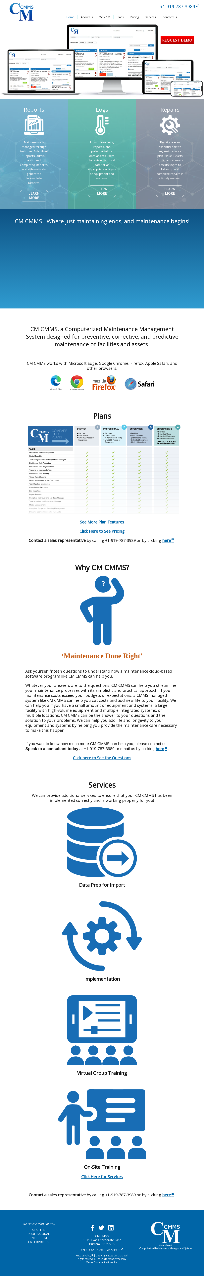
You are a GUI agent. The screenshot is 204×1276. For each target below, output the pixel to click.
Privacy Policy (84, 1255)
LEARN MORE (34, 195)
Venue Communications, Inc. (102, 1262)
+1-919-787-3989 (179, 6)
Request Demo (177, 40)
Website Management (110, 1259)
